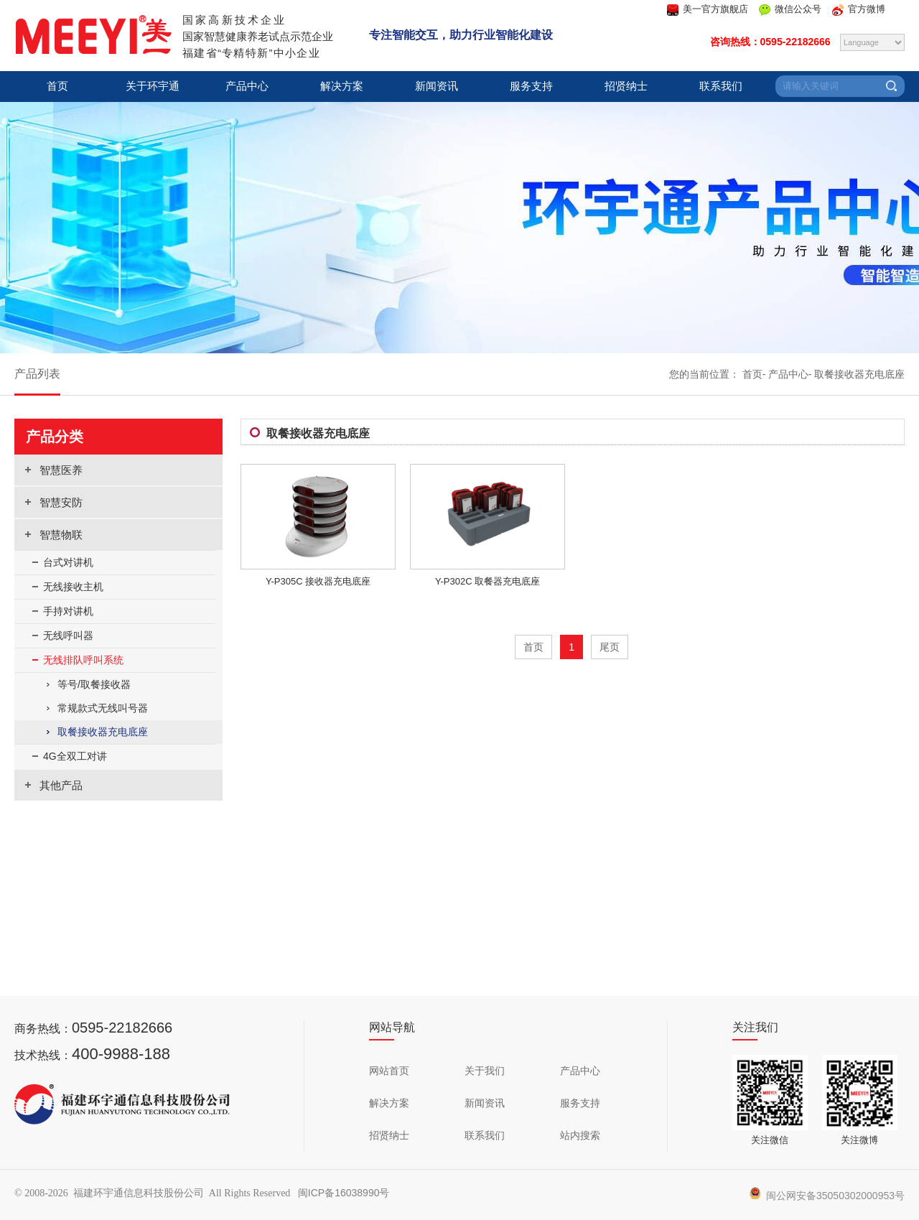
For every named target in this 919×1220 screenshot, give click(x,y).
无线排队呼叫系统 (83, 660)
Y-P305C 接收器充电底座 (318, 581)
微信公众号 (798, 9)
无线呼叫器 (68, 635)
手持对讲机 (68, 611)
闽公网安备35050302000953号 (827, 1195)
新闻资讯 (436, 86)
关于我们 (485, 1070)
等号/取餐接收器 (94, 684)
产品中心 (247, 86)
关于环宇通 (152, 86)
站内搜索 (580, 1135)
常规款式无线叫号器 (102, 708)
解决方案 (341, 86)
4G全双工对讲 (75, 756)
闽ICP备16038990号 (344, 1192)
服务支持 (531, 86)
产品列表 (37, 374)
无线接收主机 (73, 586)
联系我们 (720, 86)
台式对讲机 (68, 562)
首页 (57, 86)
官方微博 (866, 9)
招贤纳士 (626, 86)
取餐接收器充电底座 (859, 374)
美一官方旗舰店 (715, 9)
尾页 (610, 647)
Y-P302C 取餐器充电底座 (487, 581)
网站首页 (389, 1070)
